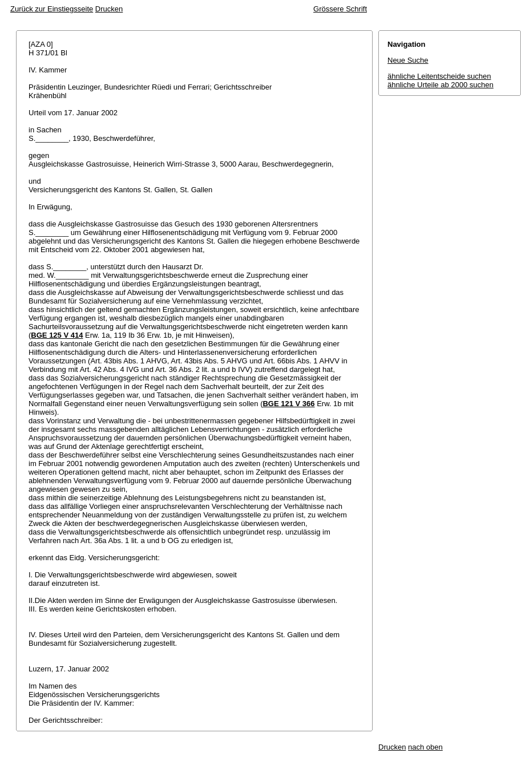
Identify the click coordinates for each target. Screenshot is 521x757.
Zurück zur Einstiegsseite (51, 9)
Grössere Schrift (340, 9)
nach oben (425, 747)
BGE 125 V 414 (57, 335)
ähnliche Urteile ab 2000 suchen (440, 84)
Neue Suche (408, 60)
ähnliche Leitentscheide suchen (439, 76)
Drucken (109, 9)
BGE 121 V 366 (288, 403)
